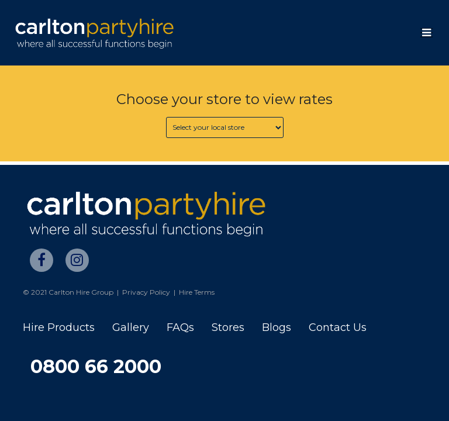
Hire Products (59, 327)
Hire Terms (197, 292)
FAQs (180, 327)
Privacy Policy (146, 292)
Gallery (130, 327)
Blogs (276, 327)
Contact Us (338, 327)
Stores (228, 327)
